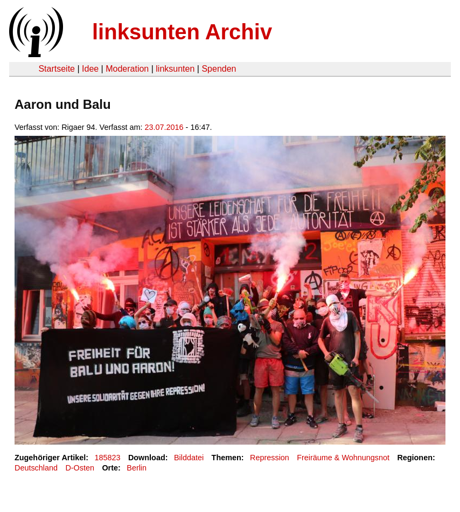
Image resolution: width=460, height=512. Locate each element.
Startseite (56, 68)
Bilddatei (189, 457)
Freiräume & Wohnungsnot (343, 457)
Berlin (137, 467)
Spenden (218, 68)
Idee (90, 68)
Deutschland (36, 467)
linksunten (175, 68)
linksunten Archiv (182, 32)
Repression (269, 457)
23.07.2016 (164, 127)
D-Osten (79, 467)
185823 (108, 457)
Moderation (127, 68)
